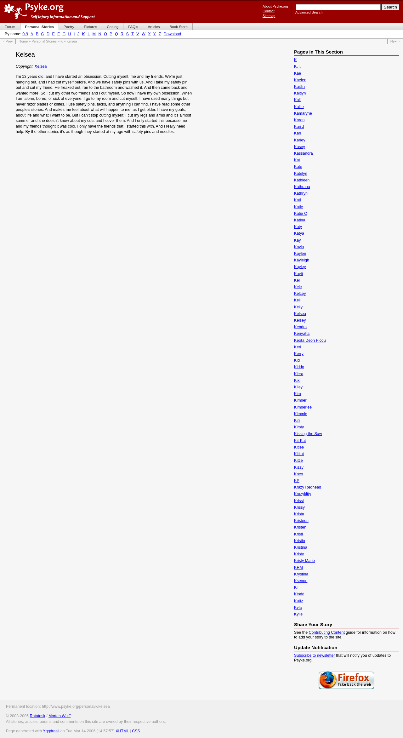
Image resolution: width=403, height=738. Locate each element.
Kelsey (300, 320)
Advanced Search (309, 12)
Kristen (300, 527)
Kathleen (301, 180)
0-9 (25, 34)
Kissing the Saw (308, 434)
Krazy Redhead (307, 487)
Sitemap (269, 16)
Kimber (300, 400)
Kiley (298, 387)
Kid (297, 360)
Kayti (298, 274)
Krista (299, 514)
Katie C (300, 213)
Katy (298, 227)
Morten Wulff (59, 716)
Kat (297, 160)
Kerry (299, 354)
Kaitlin (299, 86)
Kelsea (41, 66)
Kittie (298, 460)
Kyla (298, 607)
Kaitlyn (300, 93)
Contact (269, 11)
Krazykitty (302, 494)
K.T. (297, 66)
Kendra (300, 327)
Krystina (301, 574)
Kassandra (303, 153)
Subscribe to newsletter (314, 655)
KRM (298, 567)
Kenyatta (301, 333)
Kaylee (300, 253)
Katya (299, 233)
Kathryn (301, 193)
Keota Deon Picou (310, 340)
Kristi (298, 534)
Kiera (298, 374)
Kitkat (299, 454)
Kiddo (299, 367)
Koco (298, 474)
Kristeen (301, 520)
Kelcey (300, 293)
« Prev (8, 41)
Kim (297, 394)
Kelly (298, 307)
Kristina (300, 547)
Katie (298, 207)
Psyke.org (49, 11)
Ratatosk (37, 716)
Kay (297, 240)
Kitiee (299, 447)
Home (23, 41)
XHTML (122, 731)
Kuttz (298, 601)
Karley (299, 140)
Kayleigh (301, 260)
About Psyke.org (275, 6)
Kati (297, 200)
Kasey (299, 147)
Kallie (299, 107)
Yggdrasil (51, 731)
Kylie (298, 614)
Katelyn (300, 173)
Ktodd (299, 594)
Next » (395, 41)
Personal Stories (44, 41)
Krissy (299, 507)
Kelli (298, 300)
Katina (299, 220)
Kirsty (299, 427)
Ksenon (300, 581)
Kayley (300, 267)
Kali (297, 100)
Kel (297, 280)
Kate (298, 166)
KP (296, 480)
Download (172, 34)
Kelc (298, 287)
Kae (297, 73)
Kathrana (302, 187)
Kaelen (300, 80)
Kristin (299, 541)
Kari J (299, 126)
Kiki (297, 380)
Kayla (299, 247)
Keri (297, 347)
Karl (297, 133)
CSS (136, 731)
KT (296, 587)
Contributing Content (327, 632)
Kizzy (299, 467)
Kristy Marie (304, 560)
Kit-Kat (300, 440)
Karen (299, 120)
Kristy (299, 554)
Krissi (299, 501)
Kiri (297, 420)
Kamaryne (303, 113)
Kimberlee (303, 407)
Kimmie (300, 414)
